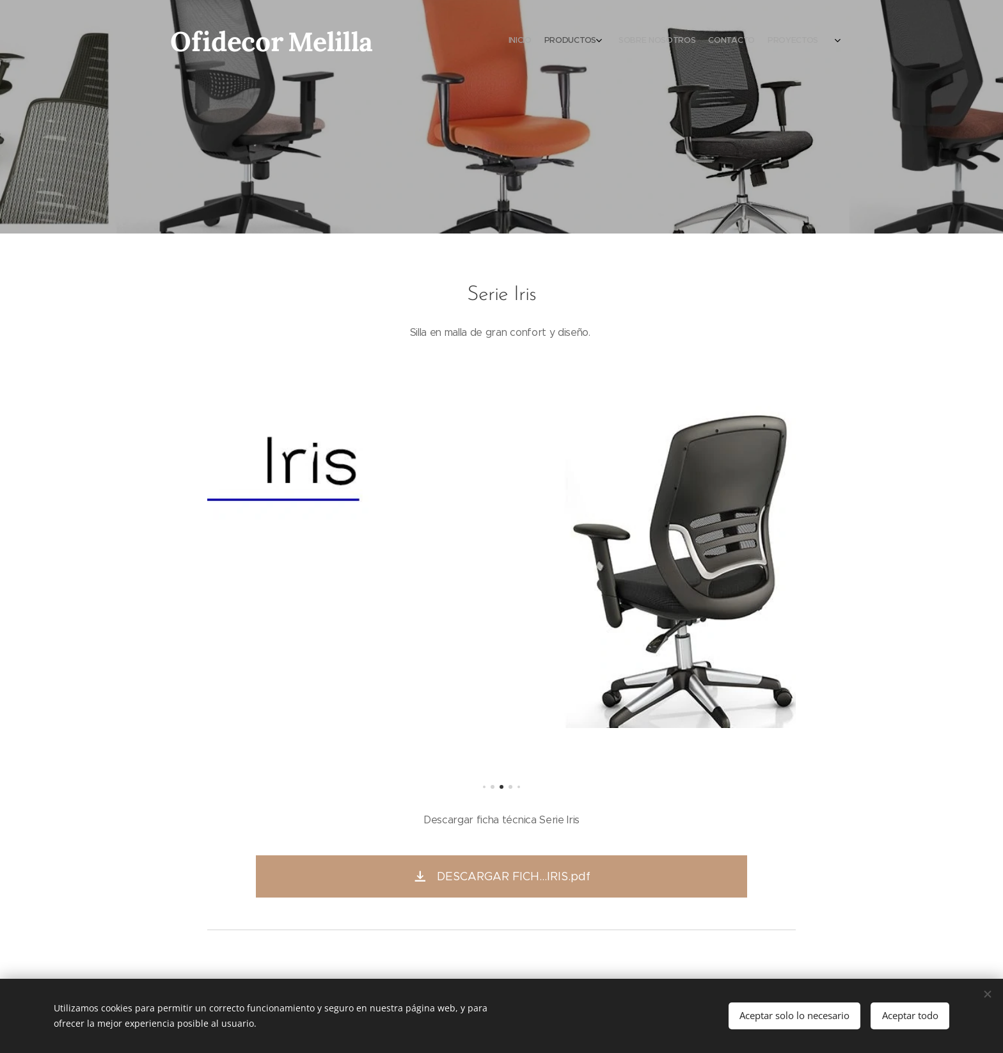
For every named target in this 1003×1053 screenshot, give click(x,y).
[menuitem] (768, 42)
